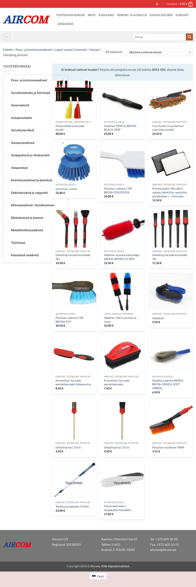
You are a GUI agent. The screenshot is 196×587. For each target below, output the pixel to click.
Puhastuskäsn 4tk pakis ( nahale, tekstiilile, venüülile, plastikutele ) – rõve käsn (169, 192)
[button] (157, 3)
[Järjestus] (159, 52)
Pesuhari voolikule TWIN (168, 447)
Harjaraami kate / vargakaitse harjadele (117, 508)
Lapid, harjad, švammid (71, 49)
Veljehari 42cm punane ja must (120, 319)
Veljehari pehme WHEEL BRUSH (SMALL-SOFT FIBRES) (168, 384)
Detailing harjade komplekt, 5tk (170, 257)
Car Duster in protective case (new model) (167, 128)
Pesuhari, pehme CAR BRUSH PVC (69, 319)
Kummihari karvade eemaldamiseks (116, 382)
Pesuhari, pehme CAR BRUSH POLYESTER (118, 190)
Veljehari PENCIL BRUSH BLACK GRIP (120, 128)
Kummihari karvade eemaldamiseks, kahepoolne (73, 382)
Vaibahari (158, 318)
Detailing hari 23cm (68, 447)
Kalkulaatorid (161, 15)
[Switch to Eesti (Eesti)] (98, 576)
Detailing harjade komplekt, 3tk (73, 257)
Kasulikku (106, 15)
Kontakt (182, 15)
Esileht (8, 49)
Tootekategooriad (70, 15)
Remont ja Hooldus (132, 15)
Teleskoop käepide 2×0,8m (72, 506)
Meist (92, 15)
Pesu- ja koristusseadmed (33, 49)
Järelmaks (65, 24)
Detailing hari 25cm (116, 447)
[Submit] (189, 36)
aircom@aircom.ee (123, 69)
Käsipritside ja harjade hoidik (70, 128)
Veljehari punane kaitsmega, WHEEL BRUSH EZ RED (122, 257)
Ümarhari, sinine (66, 189)
